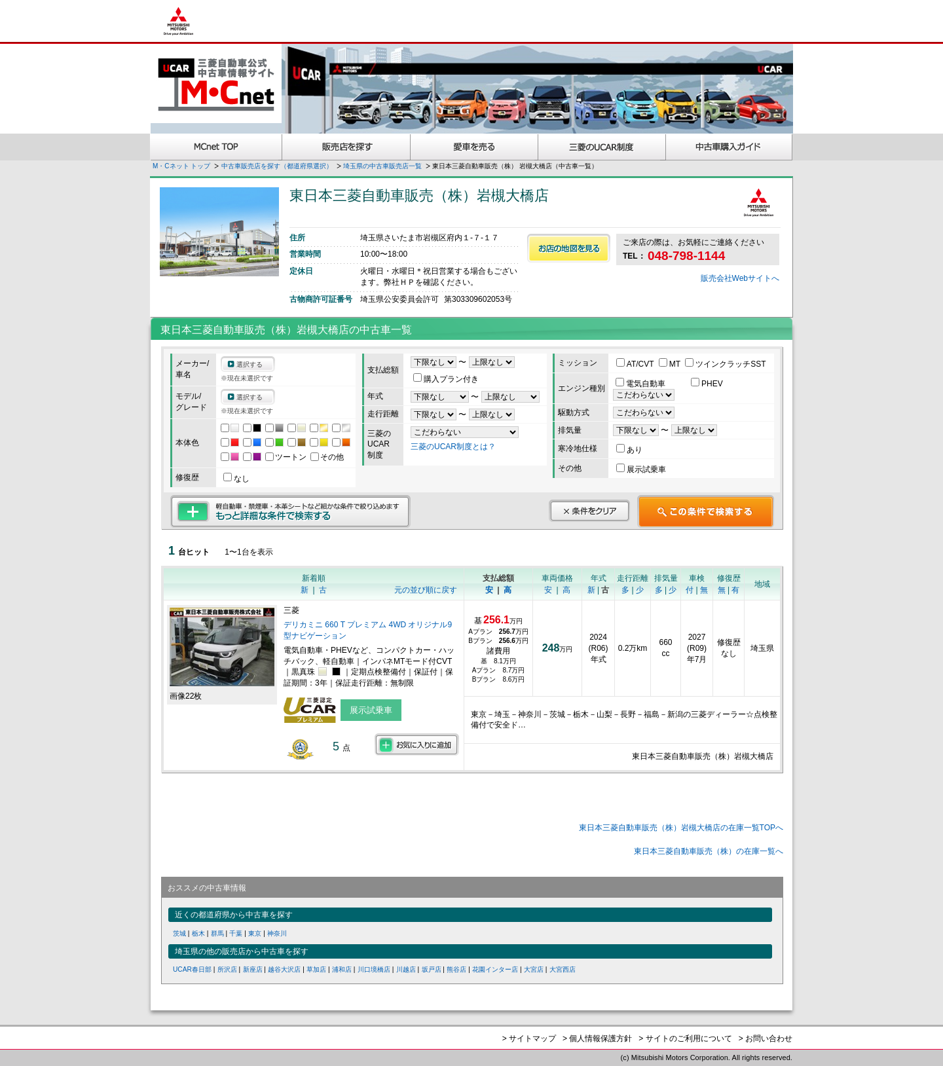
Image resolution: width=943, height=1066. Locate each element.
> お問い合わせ (765, 1038)
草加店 (316, 969)
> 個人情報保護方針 (597, 1038)
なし (236, 478)
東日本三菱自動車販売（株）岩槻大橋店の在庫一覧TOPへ (681, 827)
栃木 (198, 933)
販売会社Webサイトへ (740, 278)
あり (629, 449)
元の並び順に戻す (425, 590)
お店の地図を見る (568, 248)
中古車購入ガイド (729, 147)
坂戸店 (431, 969)
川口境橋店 (374, 969)
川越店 (406, 969)
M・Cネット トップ (181, 166)
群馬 (217, 933)
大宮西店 (562, 969)
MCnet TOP (216, 147)
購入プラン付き (446, 379)
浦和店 (342, 969)
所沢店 (227, 969)
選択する (249, 364)
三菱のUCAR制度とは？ (453, 446)
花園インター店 (495, 969)
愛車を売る (474, 147)
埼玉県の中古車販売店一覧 (382, 166)
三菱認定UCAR (602, 147)
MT (670, 364)
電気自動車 (641, 383)
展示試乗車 (641, 469)
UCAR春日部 (192, 969)
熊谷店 (456, 969)
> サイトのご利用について (684, 1038)
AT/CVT (636, 364)
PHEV (707, 383)
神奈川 (277, 933)
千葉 (235, 933)
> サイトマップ (529, 1038)
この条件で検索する (705, 511)
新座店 (253, 969)
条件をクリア (589, 511)
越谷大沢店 (284, 969)
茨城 (179, 933)
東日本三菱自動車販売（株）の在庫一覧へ (708, 851)
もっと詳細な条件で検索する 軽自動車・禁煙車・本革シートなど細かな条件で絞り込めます (290, 511)
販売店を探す (346, 147)
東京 (254, 933)
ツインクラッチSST (725, 364)
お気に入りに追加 (417, 744)
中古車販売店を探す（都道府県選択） (277, 166)
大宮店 (534, 969)
